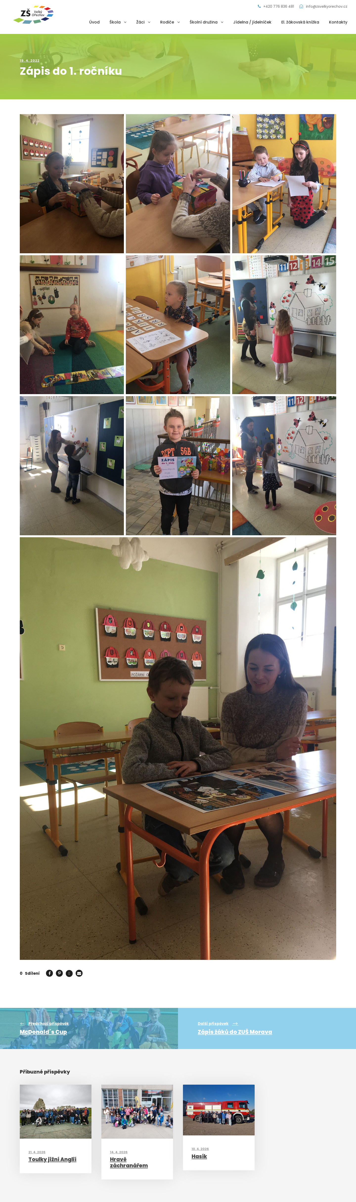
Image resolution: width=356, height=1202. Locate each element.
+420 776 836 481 (276, 6)
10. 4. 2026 (200, 1149)
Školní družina (204, 22)
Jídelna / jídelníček (252, 22)
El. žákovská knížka (300, 22)
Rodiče (167, 22)
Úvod (94, 22)
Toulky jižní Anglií (52, 1159)
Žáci (140, 22)
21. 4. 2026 (36, 1152)
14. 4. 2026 (119, 1152)
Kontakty (338, 22)
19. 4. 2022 (30, 60)
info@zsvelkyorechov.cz (323, 6)
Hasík (199, 1156)
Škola (115, 22)
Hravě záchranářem (129, 1162)
